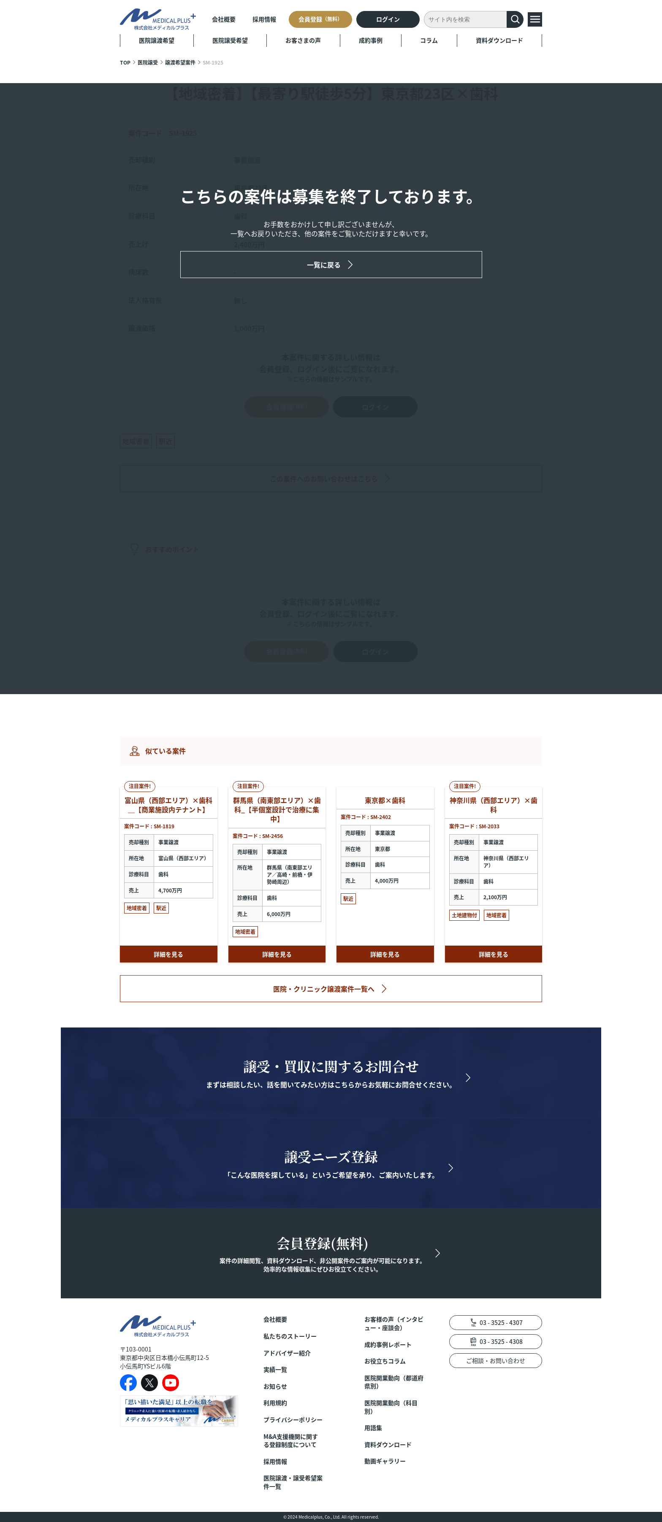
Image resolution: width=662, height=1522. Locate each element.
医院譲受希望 (230, 40)
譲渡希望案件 (180, 62)
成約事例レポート (388, 1345)
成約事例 (371, 40)
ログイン (388, 19)
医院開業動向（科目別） (391, 1407)
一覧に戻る (324, 265)
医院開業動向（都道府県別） (393, 1382)
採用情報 (264, 19)
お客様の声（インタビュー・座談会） (393, 1323)
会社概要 (224, 19)
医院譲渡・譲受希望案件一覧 (293, 1482)
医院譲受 (148, 62)
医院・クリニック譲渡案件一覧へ (323, 989)
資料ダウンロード (499, 40)
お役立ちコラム (385, 1361)
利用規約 (275, 1403)
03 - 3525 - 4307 (501, 1322)
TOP (125, 62)
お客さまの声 (303, 40)
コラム (429, 40)
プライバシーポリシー (293, 1420)
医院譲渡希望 (156, 40)
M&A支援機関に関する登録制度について (290, 1441)
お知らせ (275, 1386)
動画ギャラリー (385, 1461)
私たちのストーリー (290, 1336)
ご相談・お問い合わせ (495, 1360)
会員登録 (320, 19)
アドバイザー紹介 (287, 1353)
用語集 (373, 1428)
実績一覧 (275, 1369)
